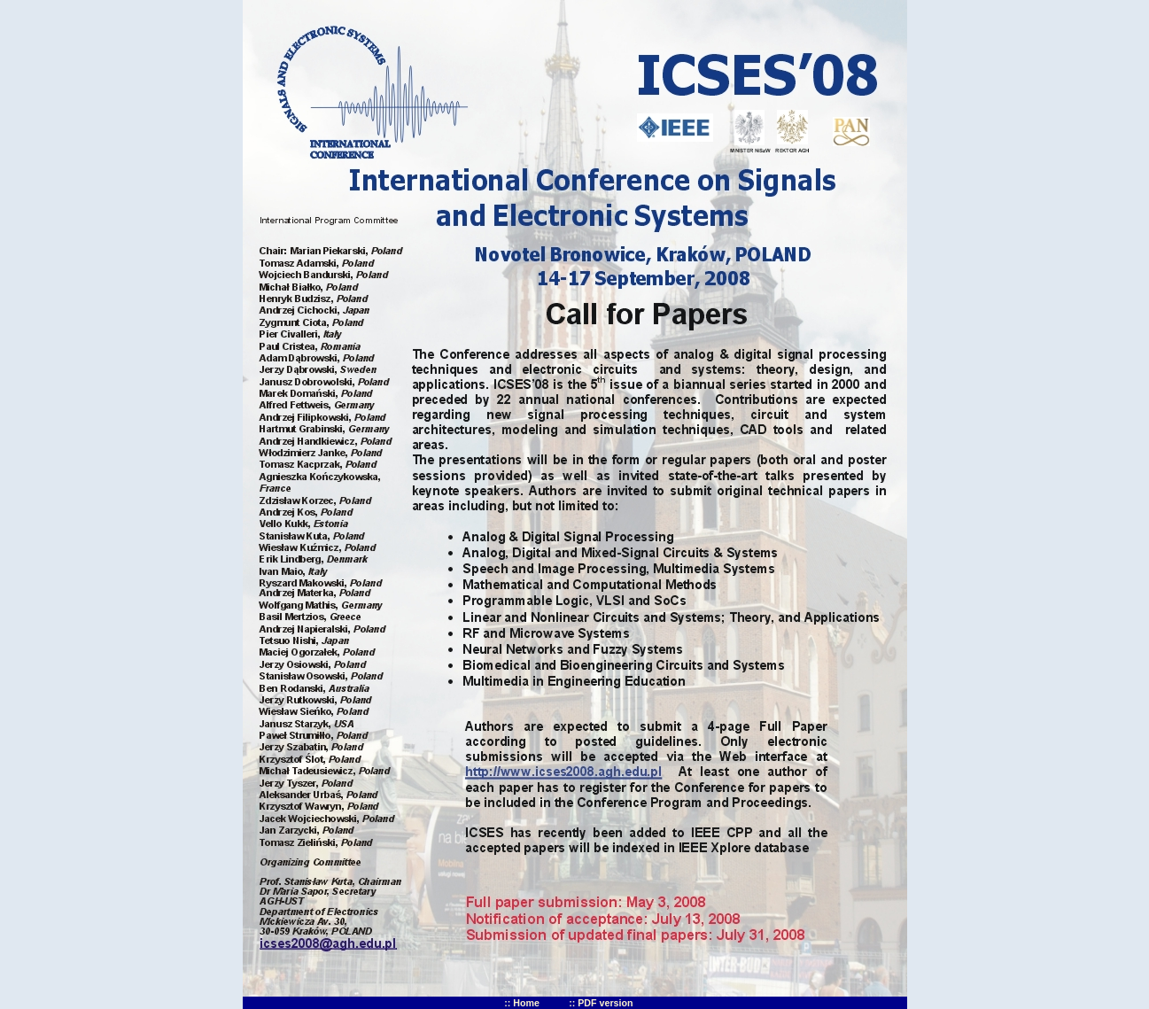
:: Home (522, 1002)
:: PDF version (601, 1002)
